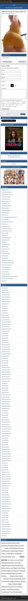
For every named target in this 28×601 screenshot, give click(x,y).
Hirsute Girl (17, 558)
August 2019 (4, 437)
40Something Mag (6, 193)
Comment (4, 88)
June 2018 (4, 466)
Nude (21, 562)
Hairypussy (5, 564)
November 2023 (5, 325)
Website (3, 77)
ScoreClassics (5, 255)
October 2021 (5, 378)
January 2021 (5, 398)
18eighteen (4, 191)
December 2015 (5, 503)
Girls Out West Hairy (6, 223)
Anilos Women (5, 200)
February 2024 (5, 319)
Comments (12, 13)
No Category (4, 246)
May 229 (3, 537)
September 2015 (5, 510)
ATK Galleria (4, 205)
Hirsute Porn (8, 580)
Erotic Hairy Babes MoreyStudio (8, 218)
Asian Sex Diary (5, 202)
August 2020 (4, 410)
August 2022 (4, 357)
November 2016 (5, 480)
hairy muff (8, 550)
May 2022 (4, 364)
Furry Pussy (17, 588)
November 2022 (5, 350)
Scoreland (4, 257)
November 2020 (5, 403)
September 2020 (5, 407)
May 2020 (4, 416)
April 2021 (4, 391)
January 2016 (5, 500)
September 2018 (5, 462)
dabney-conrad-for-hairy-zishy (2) (14, 12)
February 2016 (5, 498)
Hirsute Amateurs (4, 585)
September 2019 (5, 435)
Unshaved (18, 594)
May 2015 (4, 519)
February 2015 (5, 525)
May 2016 (4, 491)
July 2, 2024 (5, 13)
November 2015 (5, 505)
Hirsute (4, 558)
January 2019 (5, 453)
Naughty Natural (5, 239)
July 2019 (4, 439)
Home (14, 5)
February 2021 (5, 396)
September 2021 (5, 380)
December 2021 (5, 373)
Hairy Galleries (16, 555)
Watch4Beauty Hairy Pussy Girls (9, 277)
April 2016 (4, 494)
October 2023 (5, 328)
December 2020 (5, 400)
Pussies (11, 547)
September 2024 (5, 303)
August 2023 (4, 332)
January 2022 (5, 371)
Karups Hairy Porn (6, 232)
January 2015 (5, 528)
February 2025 (5, 294)
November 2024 (5, 298)
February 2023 (5, 346)
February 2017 (5, 473)
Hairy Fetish (12, 586)
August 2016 (4, 487)
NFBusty (3, 243)
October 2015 (5, 507)
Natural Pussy (18, 550)
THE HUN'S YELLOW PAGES (14, 157)
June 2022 (4, 362)
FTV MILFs (4, 221)
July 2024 (4, 307)
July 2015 (4, 514)
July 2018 (4, 464)
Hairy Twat (5, 555)
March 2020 (4, 421)
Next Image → (22, 61)
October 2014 (5, 535)
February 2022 (5, 369)
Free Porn (14, 165)
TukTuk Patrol (5, 275)
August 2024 (4, 305)
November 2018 (5, 457)
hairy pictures (15, 564)
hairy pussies (6, 545)
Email (3, 73)
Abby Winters (4, 198)
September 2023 (5, 330)
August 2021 (4, 382)
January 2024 (5, 321)
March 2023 (4, 344)
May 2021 (4, 389)
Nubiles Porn (4, 250)
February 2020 (5, 423)
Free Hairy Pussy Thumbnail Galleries (14, 7)
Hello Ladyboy (5, 227)
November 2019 (5, 430)
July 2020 (4, 412)
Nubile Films (4, 248)
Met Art (3, 236)
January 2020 (5, 425)
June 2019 (4, 441)
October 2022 (5, 353)
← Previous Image (6, 61)
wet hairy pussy (13, 562)
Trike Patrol (4, 273)
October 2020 (5, 405)
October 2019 (5, 432)
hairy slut (17, 570)
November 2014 (5, 532)
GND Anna (4, 225)
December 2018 (5, 455)
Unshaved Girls (19, 580)
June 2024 (4, 310)
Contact (2, 598)
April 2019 (4, 446)
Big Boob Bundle (5, 212)
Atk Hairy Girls (5, 207)
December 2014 (5, 530)
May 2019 (4, 444)
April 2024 (4, 314)
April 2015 (4, 521)
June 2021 (4, 387)
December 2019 (5, 428)
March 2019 (4, 448)
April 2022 (4, 366)
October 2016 (5, 482)
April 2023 (4, 341)
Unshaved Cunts (7, 553)
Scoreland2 (4, 259)
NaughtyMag (4, 241)
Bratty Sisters (4, 214)
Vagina (4, 567)
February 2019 (5, 450)
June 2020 (4, 414)
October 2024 (5, 300)
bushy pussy (20, 583)
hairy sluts (11, 567)
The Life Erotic (5, 271)
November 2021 (5, 375)
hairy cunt (10, 570)
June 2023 (4, 337)
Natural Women (13, 572)
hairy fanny (19, 553)
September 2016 (5, 485)
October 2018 (5, 460)
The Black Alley (5, 268)
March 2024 (4, 316)
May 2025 (4, 289)
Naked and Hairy (16, 578)
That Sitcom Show (6, 266)
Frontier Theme (24, 598)
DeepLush (4, 216)
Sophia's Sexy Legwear (7, 262)
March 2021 (4, 394)
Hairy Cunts (19, 547)
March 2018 (4, 469)
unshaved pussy (12, 591)
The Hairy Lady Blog (6, 1)
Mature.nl (4, 234)
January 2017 (5, 475)
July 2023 (4, 334)
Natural (15, 575)
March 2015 (4, 523)
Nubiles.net (4, 252)
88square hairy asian (6, 196)
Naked (9, 575)
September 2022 (5, 355)
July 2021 (4, 385)
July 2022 (4, 360)
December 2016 (5, 478)
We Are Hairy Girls (6, 280)
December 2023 (5, 323)
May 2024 (4, 312)
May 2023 (4, 339)
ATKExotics (4, 209)
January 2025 (5, 296)
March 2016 (4, 496)
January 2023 (5, 348)
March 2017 (4, 471)
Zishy (3, 282)
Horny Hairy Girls (5, 230)
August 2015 (4, 512)
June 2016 (4, 489)
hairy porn (11, 558)
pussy (3, 591)
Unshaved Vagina (8, 583)
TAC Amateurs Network (7, 264)
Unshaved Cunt (7, 594)
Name (3, 70)
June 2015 (4, 516)
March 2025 (4, 291)
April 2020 (4, 419)
